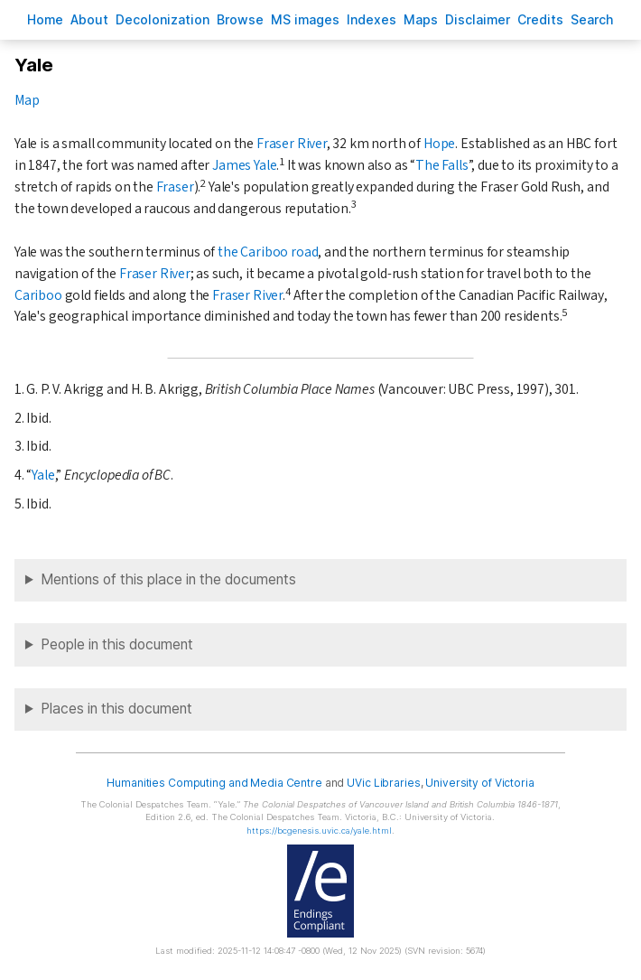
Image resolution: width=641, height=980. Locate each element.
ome (45, 19)
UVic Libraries (383, 782)
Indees (371, 19)
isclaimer (477, 19)
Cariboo (38, 295)
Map (26, 100)
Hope (439, 144)
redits (540, 19)
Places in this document (116, 708)
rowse (240, 19)
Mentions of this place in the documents (168, 579)
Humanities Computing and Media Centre (214, 782)
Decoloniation (162, 19)
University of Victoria (479, 782)
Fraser (175, 187)
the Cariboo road (268, 252)
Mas (421, 19)
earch (592, 19)
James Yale (244, 165)
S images (305, 19)
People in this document (117, 644)
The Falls (441, 165)
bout (89, 19)
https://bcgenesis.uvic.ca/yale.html (319, 830)
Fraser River (291, 144)
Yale (43, 475)
